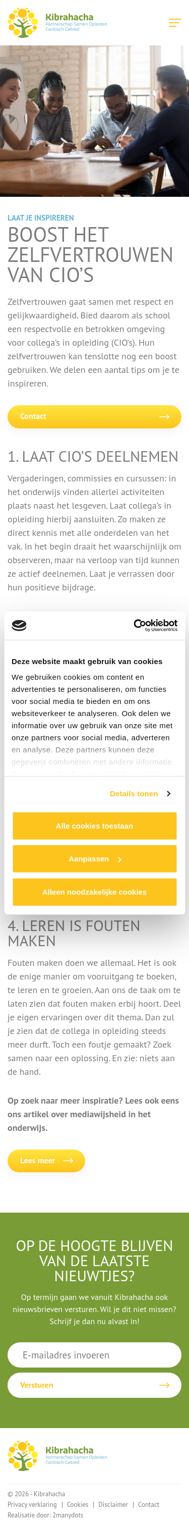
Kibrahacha (57, 23)
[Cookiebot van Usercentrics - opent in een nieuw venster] (134, 625)
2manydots (67, 1515)
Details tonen (134, 793)
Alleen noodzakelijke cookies (94, 891)
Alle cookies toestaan (94, 825)
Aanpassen (95, 858)
